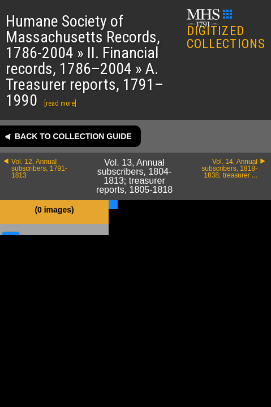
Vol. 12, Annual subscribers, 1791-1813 (39, 168)
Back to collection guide (73, 136)
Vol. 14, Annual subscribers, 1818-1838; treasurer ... (229, 168)
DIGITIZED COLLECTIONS (226, 30)
